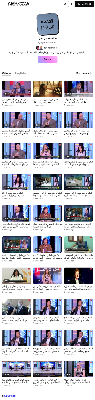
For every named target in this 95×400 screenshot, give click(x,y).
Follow (47, 59)
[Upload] (71, 4)
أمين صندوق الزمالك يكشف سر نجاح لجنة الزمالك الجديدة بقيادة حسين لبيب (16, 163)
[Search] (65, 4)
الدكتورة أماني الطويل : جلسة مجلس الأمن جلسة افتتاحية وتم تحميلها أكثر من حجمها (16, 256)
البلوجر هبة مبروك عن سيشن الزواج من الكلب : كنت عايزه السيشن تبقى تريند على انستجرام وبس (78, 194)
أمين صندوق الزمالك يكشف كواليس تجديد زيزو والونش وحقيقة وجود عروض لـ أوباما (77, 132)
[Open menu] (4, 4)
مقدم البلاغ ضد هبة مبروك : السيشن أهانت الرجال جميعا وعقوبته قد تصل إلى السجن (46, 163)
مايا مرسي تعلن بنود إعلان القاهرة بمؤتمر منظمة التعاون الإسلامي (16, 287)
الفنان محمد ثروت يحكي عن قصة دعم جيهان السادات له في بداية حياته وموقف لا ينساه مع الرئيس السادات (47, 287)
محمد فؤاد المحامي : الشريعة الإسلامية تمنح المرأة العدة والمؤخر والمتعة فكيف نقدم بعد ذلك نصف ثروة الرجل (16, 381)
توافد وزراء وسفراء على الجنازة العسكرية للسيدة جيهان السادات (16, 319)
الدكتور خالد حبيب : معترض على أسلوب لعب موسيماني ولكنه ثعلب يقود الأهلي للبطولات (46, 319)
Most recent (84, 73)
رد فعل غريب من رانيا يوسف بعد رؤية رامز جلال (46, 101)
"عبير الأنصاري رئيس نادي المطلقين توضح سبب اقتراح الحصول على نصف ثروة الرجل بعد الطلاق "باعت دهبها (46, 381)
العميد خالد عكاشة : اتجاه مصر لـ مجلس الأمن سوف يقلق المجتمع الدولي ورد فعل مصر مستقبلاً (16, 225)
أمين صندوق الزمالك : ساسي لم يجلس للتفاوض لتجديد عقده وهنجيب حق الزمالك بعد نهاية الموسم (16, 132)
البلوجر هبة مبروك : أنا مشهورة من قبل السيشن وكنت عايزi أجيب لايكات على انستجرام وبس (15, 194)
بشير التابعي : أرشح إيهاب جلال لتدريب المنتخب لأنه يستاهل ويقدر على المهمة (76, 101)
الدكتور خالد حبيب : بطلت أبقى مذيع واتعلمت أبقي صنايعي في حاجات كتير (78, 350)
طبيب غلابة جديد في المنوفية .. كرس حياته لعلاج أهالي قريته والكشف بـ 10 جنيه (78, 256)
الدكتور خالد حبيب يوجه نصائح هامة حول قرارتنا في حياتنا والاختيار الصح (78, 319)
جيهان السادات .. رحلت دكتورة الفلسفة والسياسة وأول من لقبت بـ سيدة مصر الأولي (78, 287)
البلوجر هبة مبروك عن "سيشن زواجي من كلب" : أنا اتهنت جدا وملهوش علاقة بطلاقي (47, 194)
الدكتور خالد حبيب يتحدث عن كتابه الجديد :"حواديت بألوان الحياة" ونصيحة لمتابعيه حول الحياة (15, 350)
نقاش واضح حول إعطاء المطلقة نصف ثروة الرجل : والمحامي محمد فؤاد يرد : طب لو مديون (78, 381)
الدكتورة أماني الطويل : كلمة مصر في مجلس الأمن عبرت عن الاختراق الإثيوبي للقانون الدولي (46, 256)
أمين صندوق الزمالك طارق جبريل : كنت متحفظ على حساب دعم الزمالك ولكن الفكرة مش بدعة (45, 132)
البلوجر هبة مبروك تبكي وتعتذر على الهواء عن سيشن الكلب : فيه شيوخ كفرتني (78, 163)
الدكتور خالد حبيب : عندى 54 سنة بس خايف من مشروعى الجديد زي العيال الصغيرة (46, 350)
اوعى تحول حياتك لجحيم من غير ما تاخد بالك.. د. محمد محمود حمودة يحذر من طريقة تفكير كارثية (16, 101)
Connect (84, 4)
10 (15, 396)
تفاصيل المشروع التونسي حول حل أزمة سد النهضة (47, 225)
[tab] (6, 73)
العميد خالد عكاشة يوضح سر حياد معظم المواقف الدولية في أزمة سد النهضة (77, 225)
